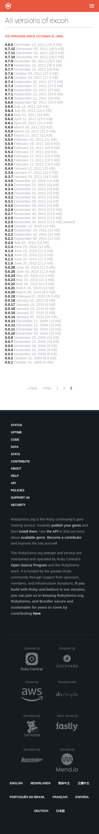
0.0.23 (10, 280)
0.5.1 (9, 160)
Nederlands (40, 783)
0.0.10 (10, 333)
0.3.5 (9, 185)
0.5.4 (9, 148)
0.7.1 (9, 94)
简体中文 (64, 783)
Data (15, 447)
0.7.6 (9, 73)
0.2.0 (9, 242)
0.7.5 (9, 77)
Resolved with (68, 682)
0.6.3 (9, 115)
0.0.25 (10, 271)
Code (15, 439)
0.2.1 (9, 238)
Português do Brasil (27, 797)
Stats (15, 454)
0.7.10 (10, 57)
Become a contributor (64, 537)
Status (16, 425)
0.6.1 (9, 123)
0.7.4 (9, 82)
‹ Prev (46, 388)
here (37, 613)
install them (28, 531)
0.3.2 (9, 197)
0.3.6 (9, 181)
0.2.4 (9, 226)
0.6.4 (9, 110)
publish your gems (66, 525)
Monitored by (33, 716)
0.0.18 (10, 300)
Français (60, 797)
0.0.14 (10, 317)
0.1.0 (9, 263)
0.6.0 (9, 127)
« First (32, 388)
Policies (17, 490)
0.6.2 (9, 119)
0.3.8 (9, 172)
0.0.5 (9, 346)
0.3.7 (9, 176)
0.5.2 (9, 156)
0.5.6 (9, 139)
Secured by (69, 749)
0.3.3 (9, 193)
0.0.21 (10, 288)
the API (52, 531)
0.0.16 (10, 308)
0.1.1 (9, 259)
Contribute (20, 461)
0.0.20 (10, 292)
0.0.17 (10, 304)
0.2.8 (9, 209)
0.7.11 (10, 53)
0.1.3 (9, 251)
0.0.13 (10, 321)
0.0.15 (10, 313)
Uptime (16, 432)
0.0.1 (9, 362)
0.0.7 (9, 341)
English (16, 783)
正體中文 (83, 783)
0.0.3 (9, 354)
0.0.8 (9, 337)
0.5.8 (9, 131)
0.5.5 (9, 143)
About (16, 468)
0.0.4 (9, 350)
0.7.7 (9, 69)
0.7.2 (9, 90)
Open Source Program (29, 565)
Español (82, 797)
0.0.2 (9, 358)
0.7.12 (10, 49)
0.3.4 (9, 189)
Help (15, 476)
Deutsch (41, 811)
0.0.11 (10, 329)
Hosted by (34, 682)
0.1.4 (9, 247)
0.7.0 (9, 98)
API (13, 483)
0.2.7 (9, 214)
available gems (33, 537)
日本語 (60, 811)
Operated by (33, 650)
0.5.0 (9, 164)
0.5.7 (9, 135)
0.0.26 (10, 267)
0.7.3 (9, 86)
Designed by (68, 648)
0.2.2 (9, 234)
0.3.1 (9, 201)
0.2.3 (9, 230)
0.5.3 (9, 152)
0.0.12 (10, 325)
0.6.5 (9, 106)
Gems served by (67, 716)
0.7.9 (9, 61)
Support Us (20, 497)
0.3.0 (9, 205)
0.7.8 (9, 65)
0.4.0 (9, 168)
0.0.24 (10, 275)
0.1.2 (9, 255)
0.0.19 (10, 296)
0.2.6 (9, 218)
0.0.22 (10, 284)
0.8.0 (9, 44)
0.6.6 (9, 102)
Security (18, 505)
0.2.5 (9, 222)
